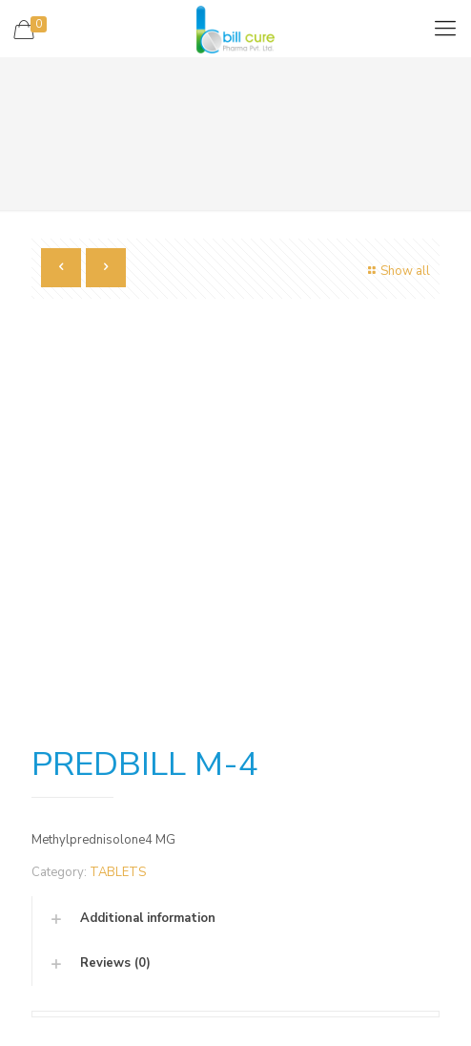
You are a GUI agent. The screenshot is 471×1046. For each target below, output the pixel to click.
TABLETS (118, 872)
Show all (396, 271)
